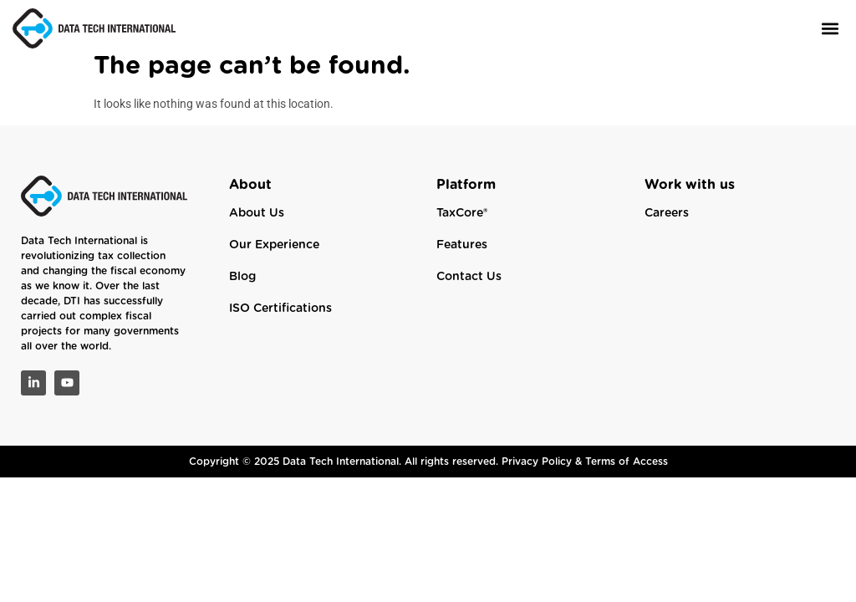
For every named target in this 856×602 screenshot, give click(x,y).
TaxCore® (461, 226)
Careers (667, 226)
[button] (829, 28)
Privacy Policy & (543, 473)
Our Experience (274, 257)
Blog (242, 289)
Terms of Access (626, 473)
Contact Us (469, 289)
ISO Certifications (280, 321)
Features (461, 257)
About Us (256, 226)
